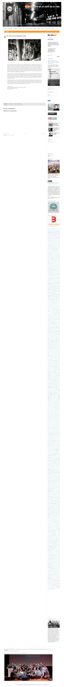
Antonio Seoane (58, 270)
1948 (53, 233)
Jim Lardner (51, 408)
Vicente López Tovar (53, 582)
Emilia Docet (56, 345)
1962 (49, 235)
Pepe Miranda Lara (54, 525)
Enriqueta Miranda (58, 350)
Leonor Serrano (58, 455)
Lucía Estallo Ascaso (55, 463)
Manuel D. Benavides (53, 473)
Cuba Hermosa (58, 329)
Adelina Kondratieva (57, 239)
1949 (54, 233)
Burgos (51, 296)
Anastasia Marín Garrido (50, 256)
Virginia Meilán (54, 586)
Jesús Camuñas (53, 406)
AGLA (59, 240)
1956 (53, 234)
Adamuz (53, 239)
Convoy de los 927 (57, 326)
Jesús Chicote (56, 406)
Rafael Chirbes (49, 536)
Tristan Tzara (49, 576)
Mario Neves (49, 492)
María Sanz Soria (50, 489)
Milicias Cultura (58, 505)
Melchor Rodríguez (52, 500)
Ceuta (56, 316)
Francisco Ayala (55, 367)
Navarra (53, 509)
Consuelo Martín (53, 326)
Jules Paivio (50, 448)
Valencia (49, 578)
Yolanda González (56, 588)
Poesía (58, 528)
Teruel (57, 571)
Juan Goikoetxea (57, 441)
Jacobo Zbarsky (56, 402)
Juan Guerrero (58, 442)
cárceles (52, 300)
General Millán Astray (55, 378)
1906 (55, 229)
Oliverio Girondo (56, 514)
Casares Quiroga (56, 310)
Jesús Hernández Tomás (55, 407)
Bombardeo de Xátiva (50, 293)
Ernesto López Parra (52, 352)
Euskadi (59, 354)
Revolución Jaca (50, 550)
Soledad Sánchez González (53, 565)
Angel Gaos (49, 258)
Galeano (56, 375)
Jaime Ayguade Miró (50, 403)
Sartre (50, 561)
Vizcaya (57, 586)
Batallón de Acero (58, 284)
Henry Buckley (49, 390)
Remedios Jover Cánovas (55, 546)
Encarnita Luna (51, 349)
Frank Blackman (58, 371)
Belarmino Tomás (50, 286)
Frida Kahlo (57, 372)
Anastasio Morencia (55, 256)
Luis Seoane (49, 468)
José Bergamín (53, 417)
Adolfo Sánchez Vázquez (51, 240)
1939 (50, 232)
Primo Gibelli (49, 532)
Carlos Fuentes (54, 301)
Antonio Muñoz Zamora (55, 268)
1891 (49, 229)
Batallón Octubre (54, 285)
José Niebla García (52, 430)
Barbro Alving (58, 279)
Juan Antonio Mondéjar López (51, 437)
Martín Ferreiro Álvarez (54, 493)
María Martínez (52, 487)
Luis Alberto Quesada (56, 464)
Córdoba (56, 327)
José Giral (55, 421)
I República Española (53, 395)
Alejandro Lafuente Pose (53, 245)
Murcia (50, 508)
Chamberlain (58, 316)
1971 (49, 236)
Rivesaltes (49, 553)
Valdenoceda (58, 577)
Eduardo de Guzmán (54, 339)
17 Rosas (55, 228)
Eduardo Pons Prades (54, 340)
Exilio (48, 355)
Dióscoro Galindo (54, 334)
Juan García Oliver (54, 440)
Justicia (57, 450)
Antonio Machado (50, 268)
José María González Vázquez (51, 427)
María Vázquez (56, 490)
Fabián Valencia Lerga (57, 355)
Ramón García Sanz (50, 540)
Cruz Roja (53, 329)
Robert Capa (51, 553)
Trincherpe (52, 575)
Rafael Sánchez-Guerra (52, 538)
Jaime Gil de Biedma (55, 403)
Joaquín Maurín (56, 410)
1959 (57, 234)
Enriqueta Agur (53, 350)
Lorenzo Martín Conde (50, 462)
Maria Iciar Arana (55, 485)
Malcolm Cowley (52, 470)
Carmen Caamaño (50, 304)
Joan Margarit (56, 408)
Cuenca (52, 330)
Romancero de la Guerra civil (53, 555)
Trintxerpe (59, 575)
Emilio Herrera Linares (51, 347)
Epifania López (58, 351)
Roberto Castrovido (56, 553)
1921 (59, 230)
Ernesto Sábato (56, 352)
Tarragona (58, 568)
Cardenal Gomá (56, 300)
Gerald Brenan (53, 381)
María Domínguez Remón (53, 484)
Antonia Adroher (54, 264)
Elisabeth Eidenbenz (53, 344)
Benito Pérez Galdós (57, 286)
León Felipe (49, 455)
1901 (51, 229)
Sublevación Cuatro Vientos (54, 567)
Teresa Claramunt (53, 570)
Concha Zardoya (53, 324)
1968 (57, 235)
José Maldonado (52, 425)
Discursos (58, 334)
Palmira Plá (51, 518)
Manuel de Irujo (58, 473)
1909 (57, 229)
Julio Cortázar (54, 450)
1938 (48, 232)
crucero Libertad (50, 329)
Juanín (54, 446)
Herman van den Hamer (50, 391)
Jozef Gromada (56, 436)
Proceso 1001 (55, 532)
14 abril (53, 228)
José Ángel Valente (56, 415)
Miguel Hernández (54, 503)
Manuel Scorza (52, 477)
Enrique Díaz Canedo (55, 349)
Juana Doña (52, 446)
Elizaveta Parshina (58, 344)
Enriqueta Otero (49, 351)
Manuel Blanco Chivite (52, 472)
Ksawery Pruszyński (56, 451)
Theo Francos (51, 572)
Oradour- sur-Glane (52, 515)
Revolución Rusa (55, 550)
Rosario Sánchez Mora (51, 558)
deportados (49, 332)
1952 (59, 233)
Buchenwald (53, 295)
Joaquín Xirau (58, 411)
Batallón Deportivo (50, 285)
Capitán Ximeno (49, 300)
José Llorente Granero (53, 423)
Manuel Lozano (52, 475)
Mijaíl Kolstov (53, 505)
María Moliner (56, 487)
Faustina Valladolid (50, 357)
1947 (51, 233)
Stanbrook (54, 566)
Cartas (57, 309)
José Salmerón (57, 431)
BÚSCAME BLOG (48, 28)
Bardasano (52, 280)
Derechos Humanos (54, 332)
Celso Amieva (55, 314)
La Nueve (57, 452)
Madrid (49, 469)
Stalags (50, 566)
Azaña (50, 278)
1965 (53, 235)
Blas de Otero (56, 288)
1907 (56, 229)
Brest (51, 294)
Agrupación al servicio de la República (52, 241)
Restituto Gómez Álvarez (57, 548)
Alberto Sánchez (51, 243)
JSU (59, 436)
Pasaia (57, 518)
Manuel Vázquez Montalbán (56, 478)
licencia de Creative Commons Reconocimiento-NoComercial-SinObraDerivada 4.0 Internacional (54, 183)
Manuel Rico (49, 477)
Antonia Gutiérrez (50, 265)
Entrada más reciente (6, 133)
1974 (54, 236)
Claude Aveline (49, 319)
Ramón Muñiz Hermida (51, 542)
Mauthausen (58, 498)
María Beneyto (54, 482)
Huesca (51, 394)
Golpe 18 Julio (52, 383)
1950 (56, 233)
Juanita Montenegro (58, 446)
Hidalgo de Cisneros (52, 392)
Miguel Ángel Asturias (50, 502)
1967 (56, 235)
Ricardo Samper (50, 552)
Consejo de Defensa (50, 325)
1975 (56, 236)
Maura (52, 498)
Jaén (59, 402)
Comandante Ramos (54, 321)
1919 (56, 230)
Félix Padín (50, 360)
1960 (59, 234)
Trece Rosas (49, 575)
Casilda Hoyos (58, 311)
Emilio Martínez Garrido (57, 347)
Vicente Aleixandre (57, 580)
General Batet (53, 377)
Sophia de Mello (58, 565)
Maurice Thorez (54, 498)
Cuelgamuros (49, 330)
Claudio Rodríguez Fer (55, 319)
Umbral (59, 576)
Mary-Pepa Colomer (57, 495)
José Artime (57, 416)
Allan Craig (51, 249)
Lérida (59, 457)
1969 (59, 235)
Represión (51, 547)
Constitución (49, 326)
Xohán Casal (49, 588)
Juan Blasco (55, 437)
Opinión (49, 515)
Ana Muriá (53, 254)
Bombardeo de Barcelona (56, 290)
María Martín (49, 487)
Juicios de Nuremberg (55, 447)
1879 (57, 228)
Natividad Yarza (49, 509)
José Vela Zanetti (52, 432)
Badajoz (52, 278)
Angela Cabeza (56, 260)
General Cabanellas (57, 377)
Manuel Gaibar (54, 474)
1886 (48, 229)
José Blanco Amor (58, 417)
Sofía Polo (49, 565)
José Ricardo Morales (53, 431)
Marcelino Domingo (55, 480)
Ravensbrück (54, 545)
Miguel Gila (49, 503)
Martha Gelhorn (56, 492)
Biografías (49, 288)
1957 (54, 234)
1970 (48, 236)
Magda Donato (58, 469)
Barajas (56, 279)
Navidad (55, 509)
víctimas (58, 583)
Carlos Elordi (51, 301)
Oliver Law (53, 514)
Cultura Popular (56, 330)
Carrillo (54, 309)
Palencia (49, 518)
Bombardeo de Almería (50, 290)
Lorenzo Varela (55, 462)
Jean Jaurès (49, 405)
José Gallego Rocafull (50, 420)
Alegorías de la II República (53, 244)
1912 (49, 230)
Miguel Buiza (54, 502)
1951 (57, 233)
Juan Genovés (49, 441)
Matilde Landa (52, 497)
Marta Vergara (52, 492)
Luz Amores (56, 468)
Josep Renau (54, 435)
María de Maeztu (52, 483)
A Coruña (51, 238)
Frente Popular (54, 372)
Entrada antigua (43, 133)
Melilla (54, 500)
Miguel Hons (58, 503)
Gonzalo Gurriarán (56, 383)
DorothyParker (58, 337)
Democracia (58, 331)
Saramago (49, 561)
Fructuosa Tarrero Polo (52, 373)
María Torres (51, 156)
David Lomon (54, 331)
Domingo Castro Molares (57, 336)
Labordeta (56, 453)
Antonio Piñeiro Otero (55, 269)
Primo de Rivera (58, 531)
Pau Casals (53, 520)
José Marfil (58, 426)
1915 (53, 230)
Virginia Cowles (51, 586)
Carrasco (49, 309)
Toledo (57, 573)
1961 (48, 235)
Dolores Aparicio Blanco (51, 335)
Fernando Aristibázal (57, 361)
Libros (58, 460)
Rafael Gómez (49, 537)
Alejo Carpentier (58, 245)
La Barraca (51, 452)
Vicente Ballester (50, 581)
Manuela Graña (49, 479)
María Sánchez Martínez (57, 488)
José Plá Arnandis (56, 430)
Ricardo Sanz (53, 552)
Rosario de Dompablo (57, 557)
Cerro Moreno (51, 315)
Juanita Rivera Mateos (50, 447)
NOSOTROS (42, 28)
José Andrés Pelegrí (51, 415)
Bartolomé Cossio (56, 280)
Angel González (53, 258)
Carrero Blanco (51, 309)
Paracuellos (54, 518)
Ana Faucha (52, 253)
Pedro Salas (56, 523)
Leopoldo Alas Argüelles (57, 456)
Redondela (51, 546)
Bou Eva (50, 294)
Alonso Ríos (58, 249)
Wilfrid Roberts (51, 587)
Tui (51, 576)
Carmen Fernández (53, 306)
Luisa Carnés (52, 468)
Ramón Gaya (54, 540)
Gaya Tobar (49, 377)
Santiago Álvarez (54, 560)
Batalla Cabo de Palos (54, 281)
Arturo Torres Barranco (57, 274)
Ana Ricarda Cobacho (50, 255)
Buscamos (56, 296)
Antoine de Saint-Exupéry (51, 263)
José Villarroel (55, 432)
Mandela (57, 470)
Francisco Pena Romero (53, 370)
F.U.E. (53, 355)
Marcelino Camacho (50, 480)
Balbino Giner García (55, 278)
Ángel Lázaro (56, 258)
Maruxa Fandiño (52, 495)
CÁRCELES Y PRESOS (29, 28)
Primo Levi (52, 532)
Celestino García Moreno (50, 314)
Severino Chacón (54, 563)
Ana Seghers (54, 255)
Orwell (48, 516)
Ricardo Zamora (58, 552)
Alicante (57, 248)
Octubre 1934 (52, 513)
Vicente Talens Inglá (54, 583)
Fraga (53, 365)
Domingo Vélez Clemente (50, 337)
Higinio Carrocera (58, 392)
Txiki (53, 576)
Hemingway (58, 389)
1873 (56, 228)
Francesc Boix (56, 365)
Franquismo (50, 372)
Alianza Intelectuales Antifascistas (52, 248)
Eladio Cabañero (58, 342)
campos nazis (54, 298)
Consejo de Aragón (57, 324)
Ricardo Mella (58, 551)
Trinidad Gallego (55, 575)
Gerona (59, 381)
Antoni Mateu (50, 264)
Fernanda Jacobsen (51, 361)
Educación (51, 341)
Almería (56, 249)
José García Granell (55, 420)
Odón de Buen (56, 513)
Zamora (59, 588)
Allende (53, 249)
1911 (48, 230)
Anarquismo (58, 255)
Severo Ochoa (58, 563)
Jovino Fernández (53, 436)
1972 (51, 236)
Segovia (49, 563)
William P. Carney (55, 587)
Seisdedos (51, 563)
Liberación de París (54, 460)
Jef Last (52, 405)
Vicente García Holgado (55, 581)
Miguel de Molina (58, 502)
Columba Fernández (50, 321)
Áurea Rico (58, 275)
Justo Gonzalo (51, 451)
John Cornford (54, 412)
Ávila (48, 278)
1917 (55, 230)
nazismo (58, 509)
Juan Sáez (56, 445)
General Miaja (50, 378)
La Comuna (54, 452)
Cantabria (51, 299)
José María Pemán (50, 428)
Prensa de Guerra (52, 531)
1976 (57, 236)
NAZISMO (35, 28)
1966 (55, 235)
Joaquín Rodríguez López (52, 411)
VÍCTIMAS (20, 28)
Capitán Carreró (54, 299)
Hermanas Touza (55, 391)
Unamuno (49, 577)
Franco (55, 371)
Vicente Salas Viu (50, 583)
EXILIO (24, 28)
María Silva (53, 489)
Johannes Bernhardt (50, 412)
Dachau (59, 330)
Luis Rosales (51, 467)
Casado (53, 310)
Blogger (48, 684)
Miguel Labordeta (50, 504)
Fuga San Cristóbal (57, 373)
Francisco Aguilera (51, 367)
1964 (52, 235)
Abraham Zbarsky (50, 239)
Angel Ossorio (53, 259)
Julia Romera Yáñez (57, 448)
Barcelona (49, 280)
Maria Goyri (51, 485)
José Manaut (56, 425)
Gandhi (51, 376)
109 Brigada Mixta (50, 228)
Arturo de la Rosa (56, 273)
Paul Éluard (56, 520)
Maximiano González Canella (54, 499)
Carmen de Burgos (56, 305)
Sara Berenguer (58, 560)
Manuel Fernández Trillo (50, 474)
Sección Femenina (53, 562)
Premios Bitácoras (58, 530)
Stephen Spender (57, 566)
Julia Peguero (53, 448)
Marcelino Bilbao (58, 479)
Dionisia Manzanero (50, 334)
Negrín (49, 510)
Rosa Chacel (58, 556)
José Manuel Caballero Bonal (53, 426)
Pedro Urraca (51, 524)
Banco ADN (53, 279)
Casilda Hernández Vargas (53, 311)
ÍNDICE (53, 28)
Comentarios (50, 141)
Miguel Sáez (53, 504)
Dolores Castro (56, 335)
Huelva (48, 394)
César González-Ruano (55, 315)
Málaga (49, 470)
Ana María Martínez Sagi (57, 253)
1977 (59, 236)
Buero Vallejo (58, 295)
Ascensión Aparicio (50, 275)
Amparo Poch (49, 253)
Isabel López (56, 400)
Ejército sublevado (56, 341)
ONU (59, 514)
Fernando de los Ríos (55, 362)
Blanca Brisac (52, 288)
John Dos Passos (58, 412)
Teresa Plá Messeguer (53, 571)
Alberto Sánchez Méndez (55, 243)
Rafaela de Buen (58, 538)
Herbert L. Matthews (57, 390)
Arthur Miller (49, 273)
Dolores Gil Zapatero (52, 336)
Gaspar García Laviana (57, 376)
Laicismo (59, 453)
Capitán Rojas (58, 299)
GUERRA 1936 (10, 28)
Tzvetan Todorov (56, 576)
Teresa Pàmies (49, 571)
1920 (57, 230)
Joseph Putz (49, 436)
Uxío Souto (55, 577)
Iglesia (49, 396)
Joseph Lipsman (58, 435)
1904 (53, 229)
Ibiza (59, 395)
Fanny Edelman (55, 356)
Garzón (53, 376)
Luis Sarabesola (58, 467)
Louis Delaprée (51, 463)
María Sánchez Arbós (51, 488)
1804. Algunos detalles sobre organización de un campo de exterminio (56, 124)
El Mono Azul (53, 342)
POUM (51, 530)
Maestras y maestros (53, 469)
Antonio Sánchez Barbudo (53, 270)
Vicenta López (52, 580)
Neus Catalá (56, 510)
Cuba (55, 329)
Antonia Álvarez (58, 264)
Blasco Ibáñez (52, 289)
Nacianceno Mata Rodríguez (57, 508)
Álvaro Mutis (49, 250)
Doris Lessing (55, 337)
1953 (48, 234)
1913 (51, 230)
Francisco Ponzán (52, 371)
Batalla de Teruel (52, 283)
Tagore (56, 568)
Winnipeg (59, 587)
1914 (52, 230)
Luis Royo (55, 467)
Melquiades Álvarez (58, 500)
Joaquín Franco (52, 410)
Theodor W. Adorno (55, 572)
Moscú (56, 507)
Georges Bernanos (50, 381)
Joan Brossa (53, 408)
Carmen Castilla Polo (54, 304)
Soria (48, 566)
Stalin (52, 566)
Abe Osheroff (53, 238)
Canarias (49, 299)
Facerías (49, 356)
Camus (59, 298)
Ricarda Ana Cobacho (53, 551)
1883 (59, 228)
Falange (51, 356)
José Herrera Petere (57, 422)
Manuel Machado (56, 475)
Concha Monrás (49, 324)
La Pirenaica (51, 453)
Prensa (49, 531)
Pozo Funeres (54, 530)
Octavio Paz (49, 513)
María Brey (57, 482)
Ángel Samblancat (52, 260)
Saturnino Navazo (54, 561)
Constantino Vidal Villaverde (56, 325)
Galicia (59, 375)
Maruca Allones (51, 494)
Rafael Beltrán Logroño (57, 535)
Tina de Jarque (51, 573)
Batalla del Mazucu (53, 284)
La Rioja (54, 453)
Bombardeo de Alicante (57, 289)
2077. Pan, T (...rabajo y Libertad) (55, 134)
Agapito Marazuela (56, 240)
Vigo (54, 585)
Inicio (25, 133)
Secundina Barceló (58, 562)
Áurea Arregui (55, 275)
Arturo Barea (52, 273)
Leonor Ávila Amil (53, 455)
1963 (51, 235)
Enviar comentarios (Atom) (10, 135)
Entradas (49, 140)
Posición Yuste (49, 530)
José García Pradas (51, 421)
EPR (48, 352)
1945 (48, 233)
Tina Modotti (54, 573)
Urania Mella (52, 577)
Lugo (52, 464)
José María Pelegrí (58, 427)
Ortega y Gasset (57, 515)
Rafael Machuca (53, 537)
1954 (49, 234)
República (54, 547)
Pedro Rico (53, 523)
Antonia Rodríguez (58, 265)
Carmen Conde (51, 305)
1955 (51, 234)
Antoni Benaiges (56, 263)
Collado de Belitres (55, 320)
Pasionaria (54, 519)
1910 (59, 229)
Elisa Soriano (49, 344)
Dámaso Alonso (51, 331)
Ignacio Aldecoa (52, 396)
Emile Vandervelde (50, 345)
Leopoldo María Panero (55, 457)
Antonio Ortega (50, 269)
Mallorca (55, 470)
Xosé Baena (52, 588)
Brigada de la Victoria (55, 294)
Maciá (59, 468)
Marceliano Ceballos (53, 479)
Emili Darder (53, 345)
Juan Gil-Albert (53, 441)
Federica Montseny (54, 357)
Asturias (53, 275)
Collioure (59, 320)
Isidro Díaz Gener (53, 401)
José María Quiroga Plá (55, 428)
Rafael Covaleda (53, 536)
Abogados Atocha (57, 238)
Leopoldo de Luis (50, 457)
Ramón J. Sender (52, 541)
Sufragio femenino (52, 568)
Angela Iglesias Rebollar (53, 261)
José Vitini (58, 432)
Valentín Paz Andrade (53, 578)
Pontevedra (53, 529)
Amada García (56, 250)
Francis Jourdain (51, 366)
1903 (52, 229)
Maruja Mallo (54, 494)
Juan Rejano (52, 445)
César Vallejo (53, 316)
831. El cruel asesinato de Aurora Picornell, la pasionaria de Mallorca (56, 129)
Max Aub (49, 499)
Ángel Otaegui (56, 259)
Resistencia (51, 548)
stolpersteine (49, 567)
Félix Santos (53, 360)
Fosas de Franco (50, 365)
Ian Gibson (57, 395)
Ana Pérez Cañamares (57, 254)
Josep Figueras (51, 435)
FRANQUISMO (15, 28)
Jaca (49, 402)
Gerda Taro (56, 381)
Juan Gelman (58, 440)
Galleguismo (49, 376)
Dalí (48, 331)
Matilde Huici (49, 497)
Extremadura (51, 355)
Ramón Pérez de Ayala (57, 542)
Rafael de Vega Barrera (57, 536)
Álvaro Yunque (52, 250)
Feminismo (56, 360)
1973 (53, 236)
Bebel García (58, 285)
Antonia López (53, 265)
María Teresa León (51, 490)
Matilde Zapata (49, 498)
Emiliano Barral (56, 346)
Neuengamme (53, 510)
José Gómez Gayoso (52, 422)
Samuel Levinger (50, 560)
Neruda (51, 510)
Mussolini (52, 508)
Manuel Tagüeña (56, 477)
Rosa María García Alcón (51, 557)
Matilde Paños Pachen (57, 497)
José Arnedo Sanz (54, 416)
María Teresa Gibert (57, 489)
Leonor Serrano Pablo (50, 456)
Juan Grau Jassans (54, 442)
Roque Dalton (54, 556)
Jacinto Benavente (53, 402)
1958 (56, 234)
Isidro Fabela (56, 401)
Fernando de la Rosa (50, 362)
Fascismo (58, 356)
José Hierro (49, 423)
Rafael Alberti (53, 535)
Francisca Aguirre (55, 366)
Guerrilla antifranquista (54, 387)
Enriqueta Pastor (54, 351)
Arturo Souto (52, 274)
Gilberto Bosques (52, 382)
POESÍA (39, 28)
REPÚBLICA (5, 28)
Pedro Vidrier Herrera (55, 524)
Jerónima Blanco (55, 405)
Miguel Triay (56, 504)
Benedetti (53, 286)
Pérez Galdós (58, 525)
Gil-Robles (49, 382)
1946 (50, 233)
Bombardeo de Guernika (56, 291)
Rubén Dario (55, 558)
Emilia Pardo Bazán (52, 346)
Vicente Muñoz (58, 582)
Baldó (51, 279)
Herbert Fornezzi (53, 390)
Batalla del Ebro (56, 283)
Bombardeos (54, 293)
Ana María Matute (50, 254)
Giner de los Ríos (56, 382)
